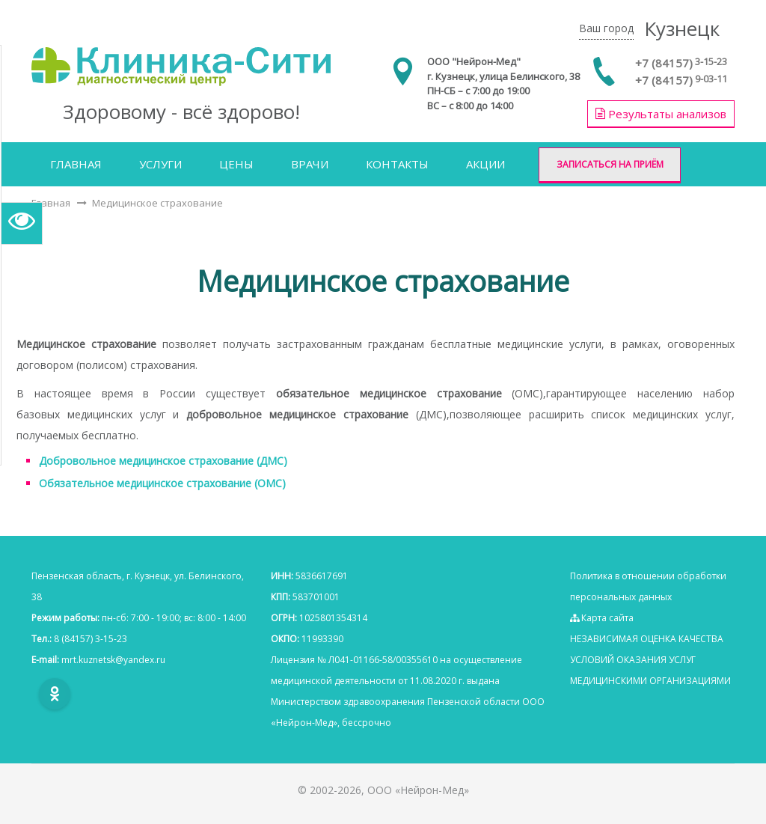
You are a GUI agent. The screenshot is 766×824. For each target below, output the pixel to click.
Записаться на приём (610, 164)
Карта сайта (602, 617)
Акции (485, 163)
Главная (76, 163)
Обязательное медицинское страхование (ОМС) (162, 483)
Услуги (160, 163)
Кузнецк (682, 28)
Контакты (397, 163)
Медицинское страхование (157, 203)
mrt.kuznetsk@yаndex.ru (113, 659)
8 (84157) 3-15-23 (90, 638)
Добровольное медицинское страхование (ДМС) (163, 461)
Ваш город (606, 28)
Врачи (309, 163)
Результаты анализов (660, 113)
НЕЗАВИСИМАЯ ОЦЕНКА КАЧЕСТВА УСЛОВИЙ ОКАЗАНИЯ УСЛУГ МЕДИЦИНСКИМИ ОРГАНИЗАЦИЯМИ (650, 659)
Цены (236, 163)
